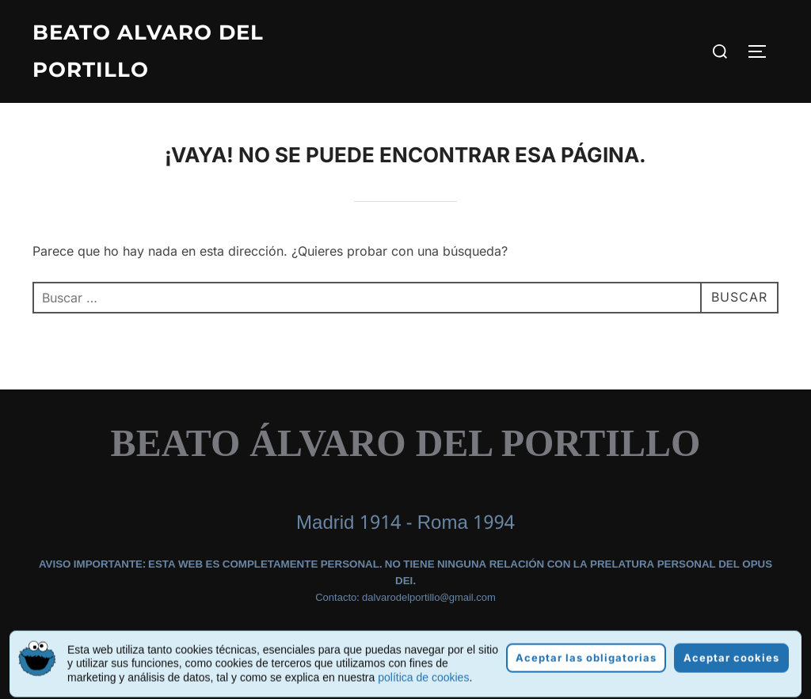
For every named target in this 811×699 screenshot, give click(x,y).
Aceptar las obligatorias (586, 673)
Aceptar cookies (731, 673)
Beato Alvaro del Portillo (148, 51)
